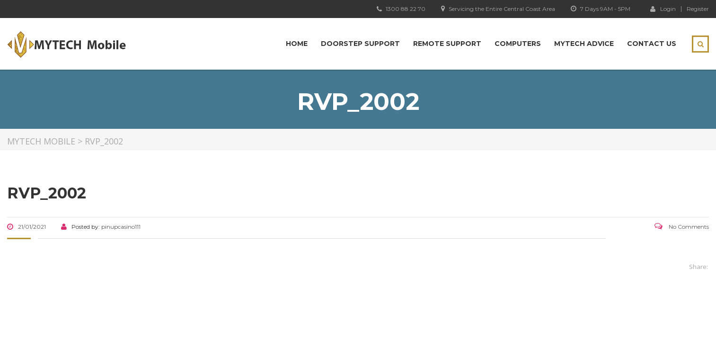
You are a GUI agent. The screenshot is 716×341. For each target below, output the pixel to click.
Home (297, 43)
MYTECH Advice (584, 43)
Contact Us (651, 43)
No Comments (681, 226)
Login (663, 8)
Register (698, 9)
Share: (698, 266)
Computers (518, 43)
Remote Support (447, 43)
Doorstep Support (360, 43)
